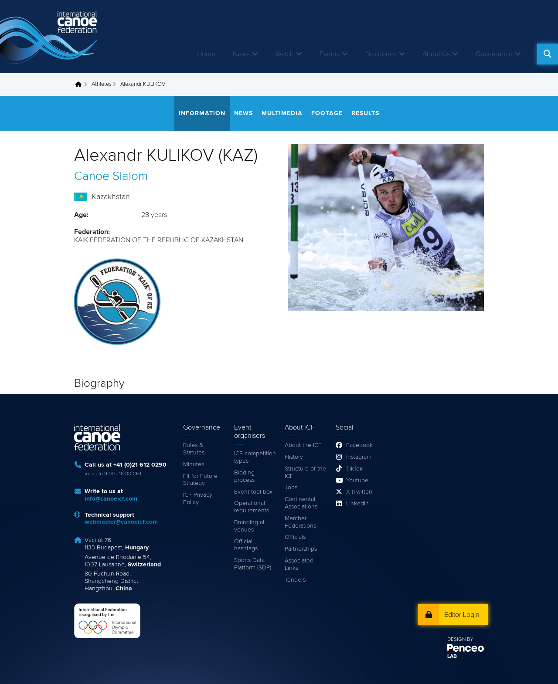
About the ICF (303, 445)
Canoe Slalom (111, 176)
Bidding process (244, 476)
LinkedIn (357, 504)
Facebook (359, 445)
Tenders (295, 580)
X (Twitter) (359, 492)
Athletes (102, 84)
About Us (436, 54)
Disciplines (381, 54)
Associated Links (299, 564)
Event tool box (253, 492)
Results (365, 113)
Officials (295, 537)
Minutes (193, 464)
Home (206, 54)
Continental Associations (301, 503)
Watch (285, 54)
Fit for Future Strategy (200, 480)
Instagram (358, 457)
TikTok (354, 469)
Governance (494, 54)
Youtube (357, 480)
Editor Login (462, 614)
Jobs (291, 487)
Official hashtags (246, 545)
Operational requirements (251, 507)
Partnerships (301, 549)
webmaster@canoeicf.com (121, 522)
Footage (327, 113)
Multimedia (282, 113)
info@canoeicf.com (111, 499)
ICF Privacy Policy (197, 498)
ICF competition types (255, 457)
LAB (452, 656)
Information (202, 113)
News (241, 54)
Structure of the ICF (305, 472)
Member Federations (300, 522)
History (294, 457)
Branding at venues (249, 526)
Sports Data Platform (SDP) (252, 564)
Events (330, 54)
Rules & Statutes (193, 449)
